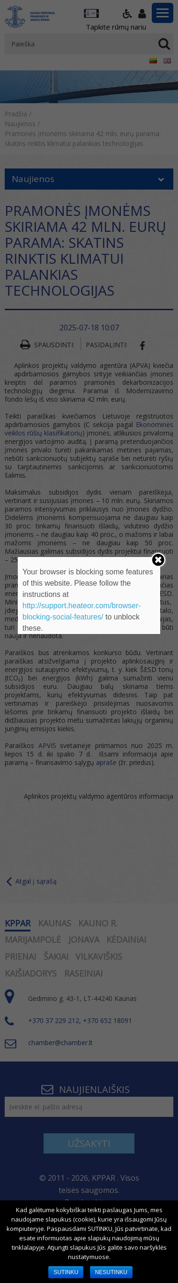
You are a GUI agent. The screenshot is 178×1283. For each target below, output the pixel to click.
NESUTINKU (111, 1272)
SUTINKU (65, 1272)
